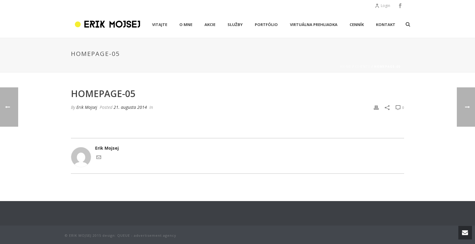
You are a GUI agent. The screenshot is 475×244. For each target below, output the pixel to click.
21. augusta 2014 (130, 107)
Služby (235, 24)
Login (382, 5)
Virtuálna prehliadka (313, 24)
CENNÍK (357, 24)
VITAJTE (159, 24)
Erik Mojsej (86, 107)
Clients (362, 66)
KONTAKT (385, 24)
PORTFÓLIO (266, 24)
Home (345, 66)
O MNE (185, 24)
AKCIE (209, 24)
